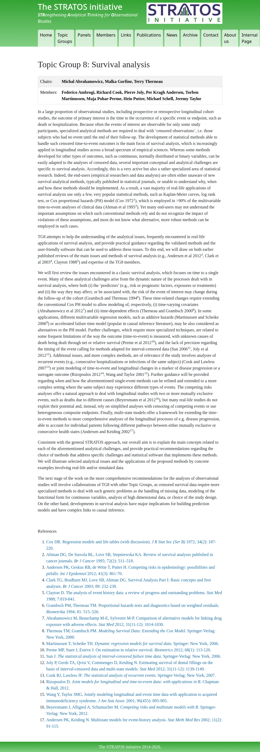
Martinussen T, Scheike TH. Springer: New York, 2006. (132, 643)
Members (105, 35)
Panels (84, 35)
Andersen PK (57, 567)
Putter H (119, 567)
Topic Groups (65, 38)
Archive (190, 35)
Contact (211, 35)
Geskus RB (80, 567)
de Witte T (101, 567)
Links (126, 35)
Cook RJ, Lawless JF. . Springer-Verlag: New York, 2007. (131, 675)
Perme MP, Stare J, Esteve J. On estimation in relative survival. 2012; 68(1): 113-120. (128, 650)
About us (230, 38)
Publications (149, 35)
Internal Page (250, 38)
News (171, 35)
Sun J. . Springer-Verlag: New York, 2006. (133, 656)
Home (46, 35)
